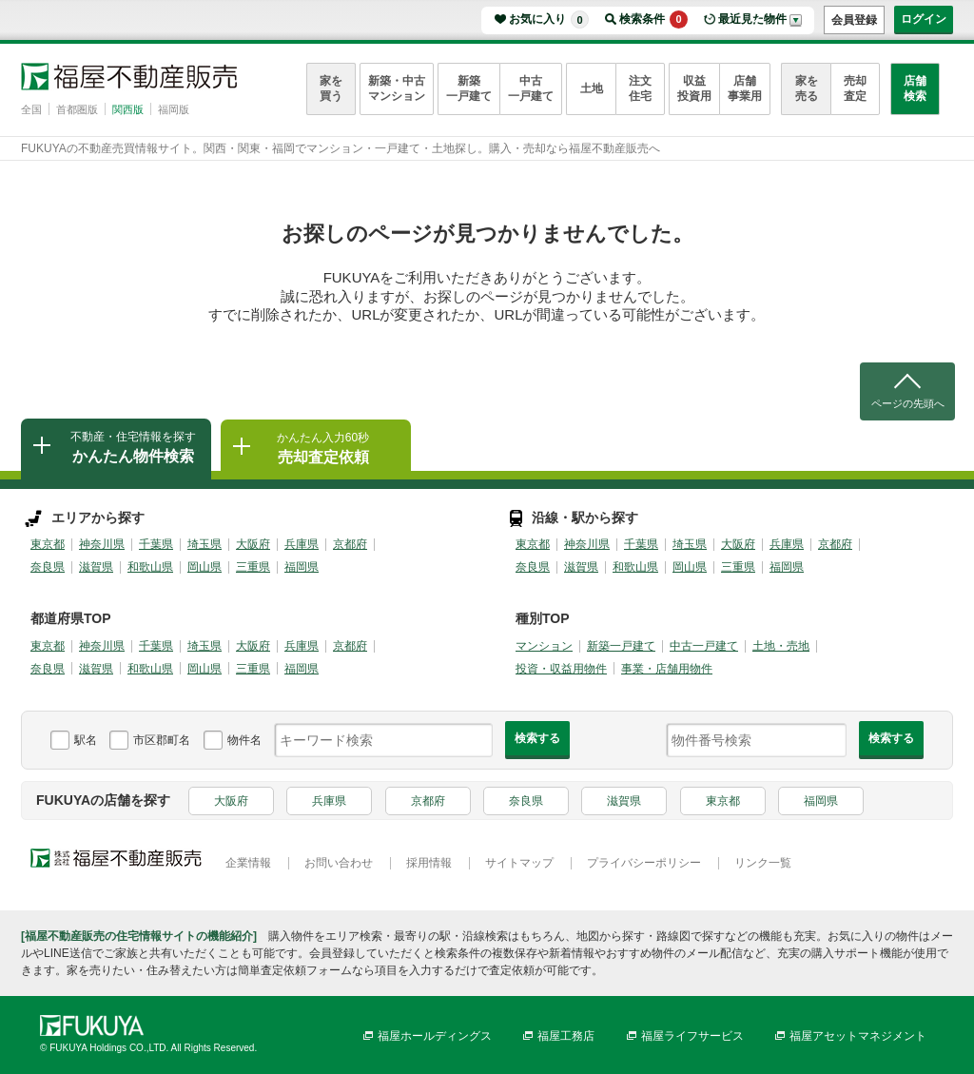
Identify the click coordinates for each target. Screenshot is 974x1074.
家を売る (806, 88)
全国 (31, 109)
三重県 (253, 567)
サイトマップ (519, 862)
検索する (537, 738)
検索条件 (653, 19)
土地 (591, 88)
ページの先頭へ (908, 403)
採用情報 (429, 862)
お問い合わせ (338, 862)
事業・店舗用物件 (666, 668)
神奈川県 (102, 544)
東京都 (47, 544)
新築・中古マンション (396, 88)
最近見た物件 (752, 19)
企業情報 (248, 862)
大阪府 (253, 544)
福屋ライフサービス (692, 1036)
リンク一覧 (762, 862)
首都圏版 (77, 109)
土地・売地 (780, 646)
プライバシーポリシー (644, 862)
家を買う (331, 88)
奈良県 (47, 567)
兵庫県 (301, 544)
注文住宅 (640, 88)
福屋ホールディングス (435, 1036)
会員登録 (854, 20)
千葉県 (156, 544)
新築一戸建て (469, 88)
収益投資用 (694, 88)
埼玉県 (204, 544)
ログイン (923, 19)
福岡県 (301, 567)
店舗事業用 (745, 88)
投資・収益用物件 (561, 668)
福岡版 (173, 109)
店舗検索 (915, 88)
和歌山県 (150, 567)
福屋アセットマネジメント (857, 1036)
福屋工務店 (565, 1036)
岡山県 (204, 567)
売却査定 (855, 88)
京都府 (350, 544)
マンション (544, 646)
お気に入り (549, 19)
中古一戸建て (531, 88)
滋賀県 (96, 567)
